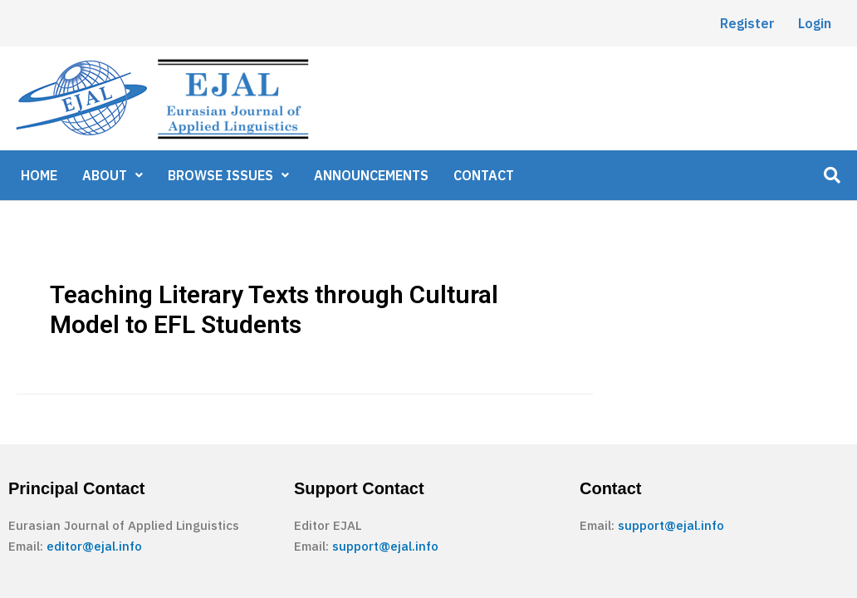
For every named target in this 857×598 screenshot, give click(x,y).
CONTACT (483, 175)
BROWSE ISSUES (228, 175)
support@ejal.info (385, 546)
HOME (39, 175)
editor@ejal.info (94, 546)
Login (814, 23)
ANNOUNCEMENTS (371, 175)
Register (747, 23)
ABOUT (112, 175)
